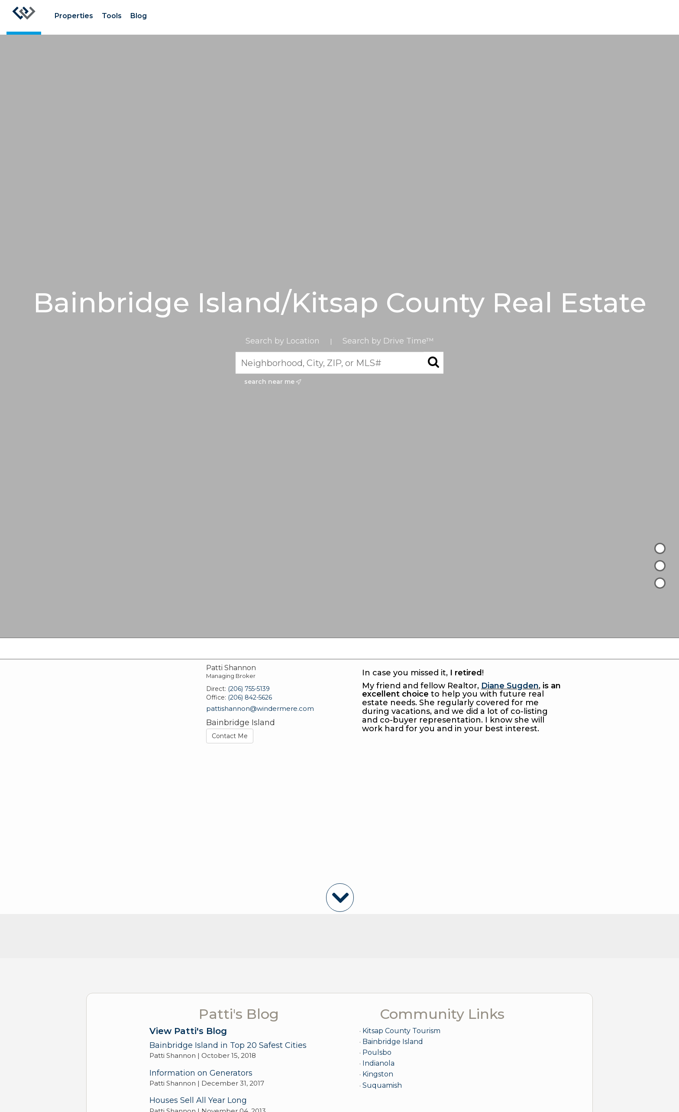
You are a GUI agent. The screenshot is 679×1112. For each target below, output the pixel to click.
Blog (138, 16)
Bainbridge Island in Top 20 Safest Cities (228, 1045)
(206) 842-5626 (250, 697)
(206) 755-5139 (249, 689)
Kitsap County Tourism (401, 1031)
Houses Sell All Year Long (198, 1100)
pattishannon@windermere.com (260, 708)
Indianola (378, 1063)
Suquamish (382, 1085)
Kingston (377, 1074)
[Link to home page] (23, 17)
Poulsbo (376, 1052)
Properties (74, 16)
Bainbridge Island (392, 1041)
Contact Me (230, 736)
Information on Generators (200, 1073)
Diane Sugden (510, 686)
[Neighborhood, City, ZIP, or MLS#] (339, 362)
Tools (112, 16)
